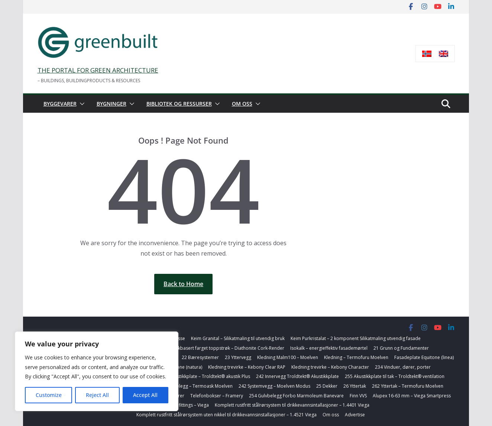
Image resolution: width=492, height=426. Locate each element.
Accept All (145, 394)
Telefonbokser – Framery (216, 396)
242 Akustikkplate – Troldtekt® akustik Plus (205, 376)
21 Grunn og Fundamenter (401, 348)
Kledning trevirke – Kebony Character (330, 367)
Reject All (97, 394)
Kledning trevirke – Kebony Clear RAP (246, 367)
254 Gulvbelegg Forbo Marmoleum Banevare (296, 396)
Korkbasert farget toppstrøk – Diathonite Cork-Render (227, 348)
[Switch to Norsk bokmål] (426, 53)
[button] (81, 104)
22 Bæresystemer (200, 357)
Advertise (355, 414)
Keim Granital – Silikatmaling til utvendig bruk (238, 338)
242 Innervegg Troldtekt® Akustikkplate (297, 376)
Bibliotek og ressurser (179, 103)
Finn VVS (358, 396)
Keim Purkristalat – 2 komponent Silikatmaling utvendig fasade (356, 338)
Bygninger (111, 103)
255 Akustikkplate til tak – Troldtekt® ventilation (394, 376)
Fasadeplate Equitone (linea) (424, 357)
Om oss (242, 103)
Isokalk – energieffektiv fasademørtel (329, 348)
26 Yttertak (354, 386)
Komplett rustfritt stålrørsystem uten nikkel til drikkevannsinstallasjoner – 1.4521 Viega (226, 414)
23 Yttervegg (238, 357)
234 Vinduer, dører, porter (403, 367)
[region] (96, 371)
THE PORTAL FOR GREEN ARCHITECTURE (98, 70)
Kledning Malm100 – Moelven (287, 357)
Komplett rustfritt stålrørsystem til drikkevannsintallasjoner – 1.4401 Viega (292, 405)
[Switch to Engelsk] (443, 53)
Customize (49, 394)
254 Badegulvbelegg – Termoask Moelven (189, 386)
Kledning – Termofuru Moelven (356, 357)
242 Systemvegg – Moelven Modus (274, 386)
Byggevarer (60, 103)
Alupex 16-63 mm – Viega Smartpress (412, 396)
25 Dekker (326, 386)
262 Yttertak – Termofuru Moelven (407, 386)
